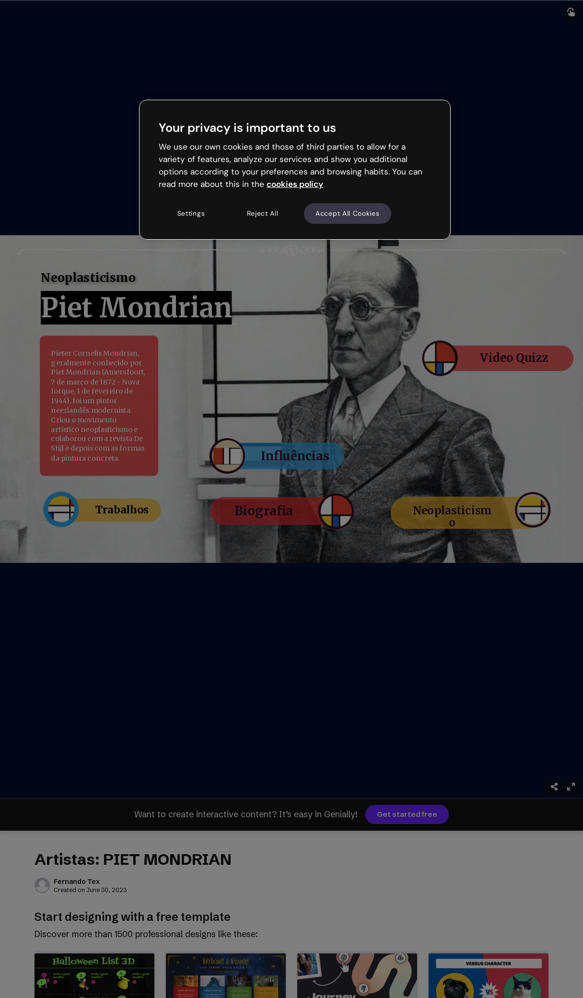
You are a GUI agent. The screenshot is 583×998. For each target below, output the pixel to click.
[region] (295, 170)
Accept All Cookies (347, 213)
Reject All (263, 213)
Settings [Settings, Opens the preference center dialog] (191, 213)
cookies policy (295, 184)
